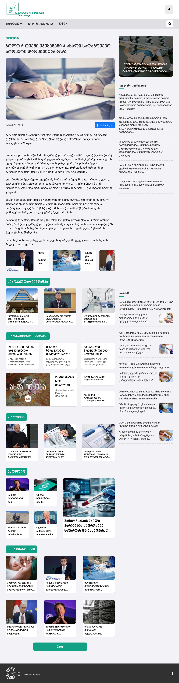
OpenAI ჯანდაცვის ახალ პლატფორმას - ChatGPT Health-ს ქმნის (45, 499)
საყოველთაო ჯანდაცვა (28, 281)
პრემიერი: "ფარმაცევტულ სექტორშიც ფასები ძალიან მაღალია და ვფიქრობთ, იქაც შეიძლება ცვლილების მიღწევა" (96, 398)
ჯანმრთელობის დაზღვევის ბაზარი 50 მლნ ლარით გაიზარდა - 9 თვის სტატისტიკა (97, 455)
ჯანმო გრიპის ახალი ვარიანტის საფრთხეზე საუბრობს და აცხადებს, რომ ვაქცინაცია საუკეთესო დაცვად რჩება (88, 526)
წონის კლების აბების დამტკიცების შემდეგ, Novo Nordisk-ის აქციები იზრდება (17, 531)
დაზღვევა (105, 24)
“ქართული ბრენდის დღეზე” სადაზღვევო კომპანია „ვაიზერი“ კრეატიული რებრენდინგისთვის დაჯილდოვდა (98, 351)
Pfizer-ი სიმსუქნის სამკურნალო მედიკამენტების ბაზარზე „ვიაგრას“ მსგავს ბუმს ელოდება (42, 258)
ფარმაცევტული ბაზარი (75, 24)
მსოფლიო (126, 24)
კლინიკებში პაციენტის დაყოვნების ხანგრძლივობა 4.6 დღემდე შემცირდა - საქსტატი (97, 319)
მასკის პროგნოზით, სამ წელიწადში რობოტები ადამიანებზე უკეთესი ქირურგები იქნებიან (16, 499)
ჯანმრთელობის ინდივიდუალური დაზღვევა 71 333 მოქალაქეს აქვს (55, 455)
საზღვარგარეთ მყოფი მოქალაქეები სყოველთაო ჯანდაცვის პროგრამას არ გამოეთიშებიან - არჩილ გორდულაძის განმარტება (59, 319)
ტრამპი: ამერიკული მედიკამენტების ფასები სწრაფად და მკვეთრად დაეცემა (45, 531)
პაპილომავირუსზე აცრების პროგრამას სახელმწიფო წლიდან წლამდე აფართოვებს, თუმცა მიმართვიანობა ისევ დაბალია (21, 587)
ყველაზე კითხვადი (132, 85)
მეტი (60, 646)
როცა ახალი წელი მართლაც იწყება (64, 382)
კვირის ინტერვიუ (40, 24)
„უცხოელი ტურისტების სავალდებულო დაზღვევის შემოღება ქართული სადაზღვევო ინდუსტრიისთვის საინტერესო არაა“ (20, 455)
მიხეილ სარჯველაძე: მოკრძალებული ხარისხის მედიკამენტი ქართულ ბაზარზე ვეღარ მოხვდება (59, 351)
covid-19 (124, 293)
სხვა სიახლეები (21, 549)
